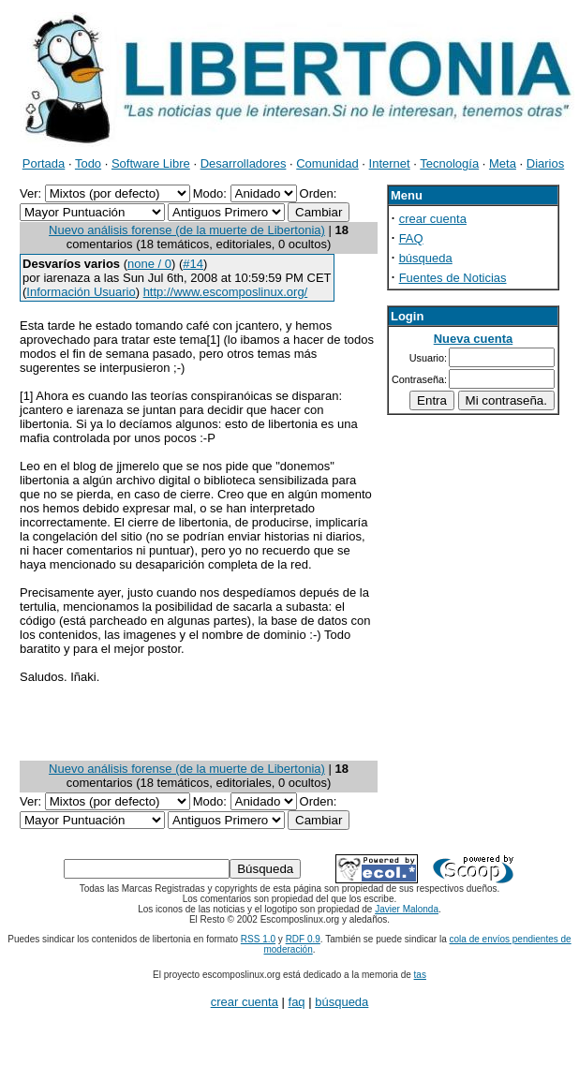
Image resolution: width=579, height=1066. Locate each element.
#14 (193, 264)
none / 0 (149, 264)
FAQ (411, 238)
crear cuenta (433, 219)
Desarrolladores (243, 163)
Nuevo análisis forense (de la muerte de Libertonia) (187, 230)
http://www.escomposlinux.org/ (225, 292)
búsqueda (426, 258)
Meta (502, 163)
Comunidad (327, 163)
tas (420, 975)
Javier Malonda (406, 909)
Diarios (545, 163)
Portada (44, 163)
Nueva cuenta (473, 339)
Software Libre (150, 163)
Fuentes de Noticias (453, 278)
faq (297, 1002)
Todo (88, 163)
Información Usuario (80, 292)
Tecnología (449, 163)
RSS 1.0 (258, 939)
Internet (389, 163)
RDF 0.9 (303, 939)
